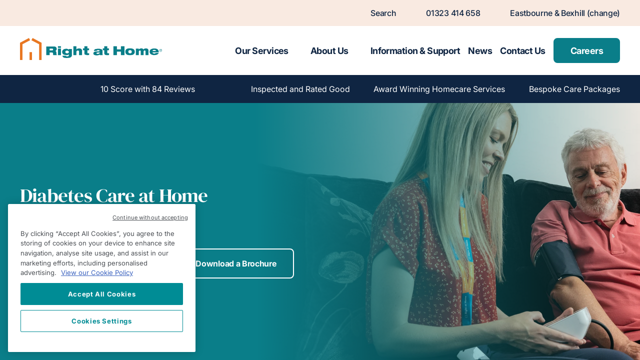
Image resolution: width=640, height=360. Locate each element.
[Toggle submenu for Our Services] (297, 50)
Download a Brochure (236, 263)
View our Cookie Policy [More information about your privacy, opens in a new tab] (97, 272)
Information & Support (415, 51)
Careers (586, 51)
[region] (102, 278)
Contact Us (523, 51)
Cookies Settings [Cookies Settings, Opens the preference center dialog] (102, 321)
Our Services (261, 51)
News (480, 51)
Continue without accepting (150, 217)
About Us (329, 51)
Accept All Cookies (102, 294)
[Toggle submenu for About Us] (357, 50)
